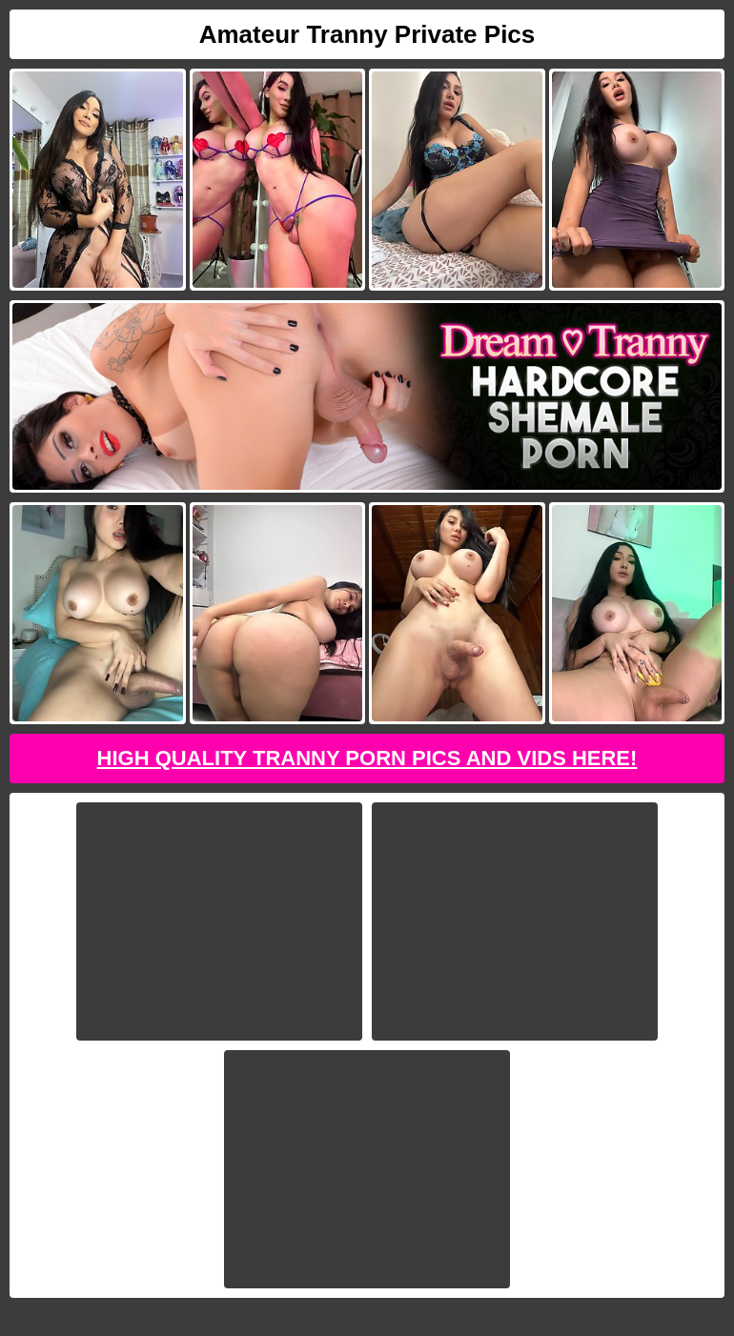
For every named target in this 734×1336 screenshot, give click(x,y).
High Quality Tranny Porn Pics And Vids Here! (367, 758)
